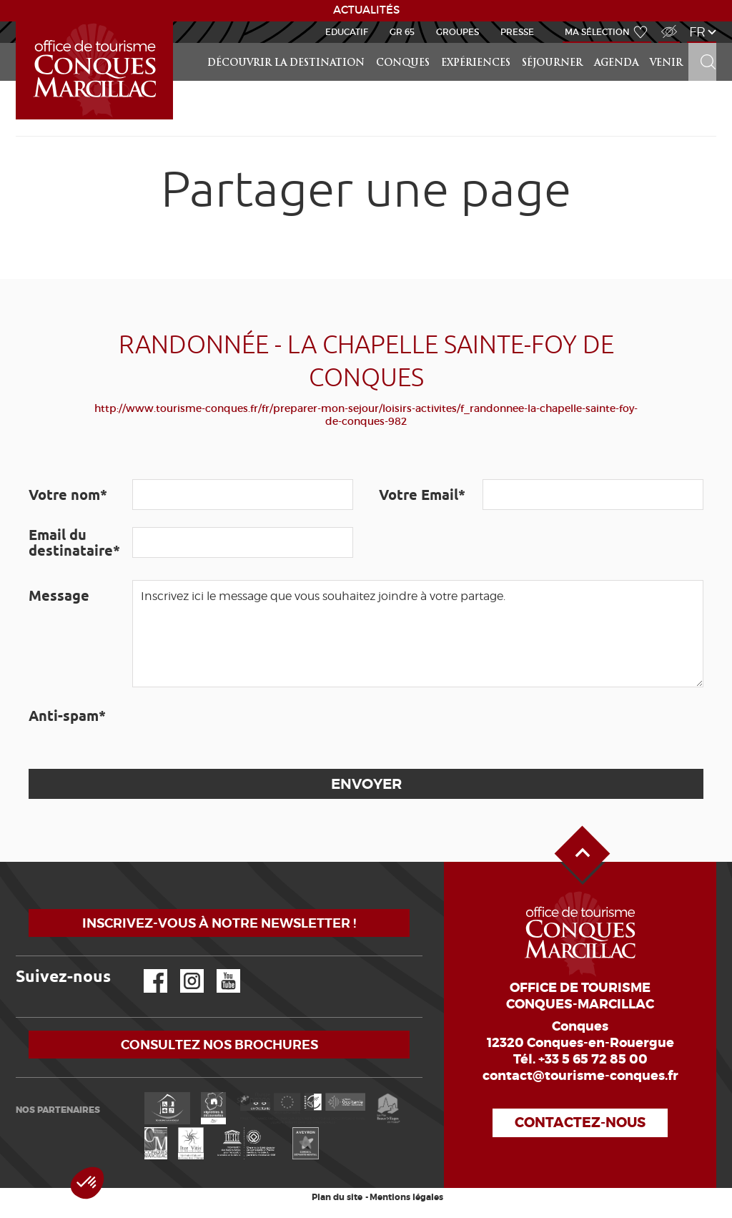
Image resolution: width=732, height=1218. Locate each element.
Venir (666, 63)
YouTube (219, 969)
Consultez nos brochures (219, 1044)
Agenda (616, 63)
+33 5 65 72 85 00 (593, 1059)
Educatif (346, 31)
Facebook (146, 969)
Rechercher (703, 43)
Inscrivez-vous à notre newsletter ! (219, 923)
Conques (403, 63)
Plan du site (337, 1197)
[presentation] (241, 728)
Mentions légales (406, 1197)
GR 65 (402, 31)
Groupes (457, 31)
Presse (517, 31)
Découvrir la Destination (286, 63)
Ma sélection (597, 31)
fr (697, 31)
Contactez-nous (580, 1122)
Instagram (182, 969)
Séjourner (552, 63)
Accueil (18, 21)
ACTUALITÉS (366, 10)
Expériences (475, 63)
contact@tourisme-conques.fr (580, 1075)
